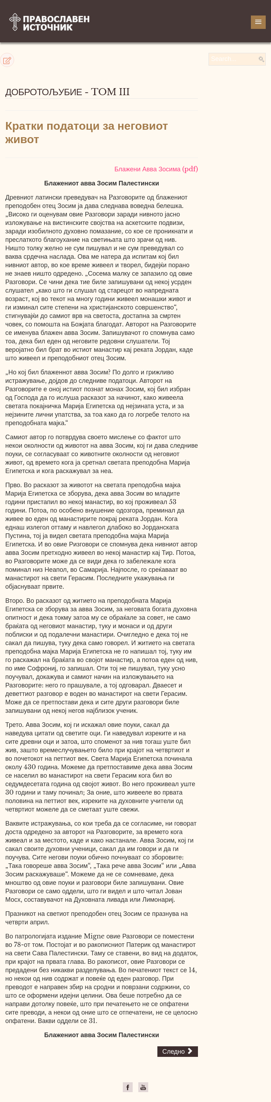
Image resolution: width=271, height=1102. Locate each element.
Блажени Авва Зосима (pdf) (156, 169)
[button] (7, 60)
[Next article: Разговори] (177, 1051)
